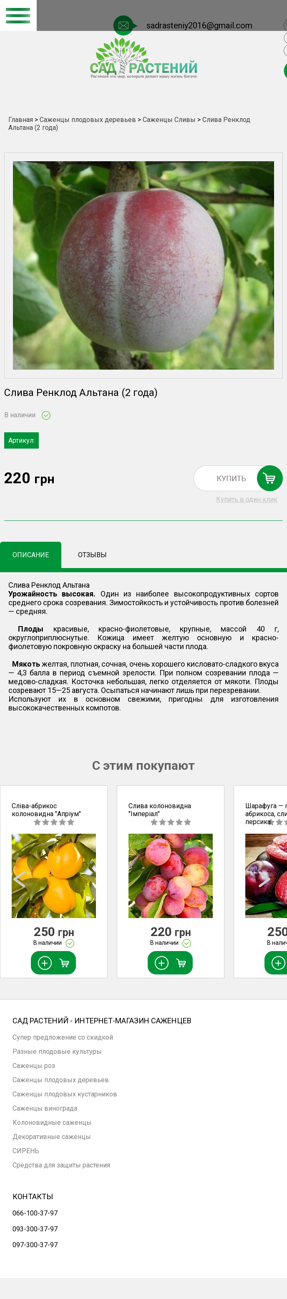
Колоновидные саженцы (52, 1122)
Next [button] (266, 881)
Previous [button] (20, 881)
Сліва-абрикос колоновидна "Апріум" (46, 810)
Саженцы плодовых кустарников (65, 1094)
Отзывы (92, 555)
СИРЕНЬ (26, 1151)
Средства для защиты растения (61, 1165)
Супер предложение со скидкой (63, 1037)
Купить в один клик (246, 499)
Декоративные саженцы (52, 1137)
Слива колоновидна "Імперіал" (159, 810)
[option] (54, 881)
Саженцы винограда (45, 1108)
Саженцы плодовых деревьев (88, 120)
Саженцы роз (34, 1066)
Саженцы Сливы (170, 120)
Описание (31, 555)
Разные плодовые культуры (57, 1051)
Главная (20, 120)
